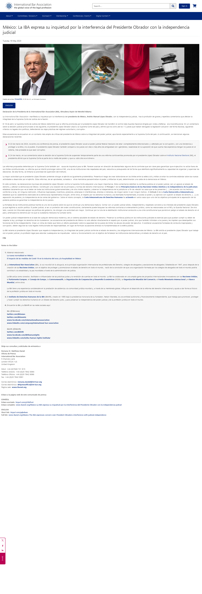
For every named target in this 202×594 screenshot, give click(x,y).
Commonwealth (56, 279)
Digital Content (102, 16)
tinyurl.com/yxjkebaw (19, 412)
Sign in (184, 6)
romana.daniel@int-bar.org (30, 382)
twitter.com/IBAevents (16, 317)
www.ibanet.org (19, 387)
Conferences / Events (81, 16)
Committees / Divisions (27, 16)
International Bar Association (21, 265)
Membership (61, 16)
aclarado (130, 197)
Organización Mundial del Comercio (139, 279)
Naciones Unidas (27, 268)
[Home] (31, 6)
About (8, 16)
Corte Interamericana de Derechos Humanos (103, 197)
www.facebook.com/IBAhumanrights (23, 335)
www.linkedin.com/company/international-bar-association (32, 323)
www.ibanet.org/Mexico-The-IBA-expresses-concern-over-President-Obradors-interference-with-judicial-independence (57, 415)
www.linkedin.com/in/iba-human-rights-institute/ (28, 338)
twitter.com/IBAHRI (15, 332)
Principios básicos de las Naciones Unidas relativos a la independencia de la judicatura (159, 187)
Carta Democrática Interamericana (178, 192)
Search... (98, 6)
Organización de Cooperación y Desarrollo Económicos (90, 279)
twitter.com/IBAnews (16, 314)
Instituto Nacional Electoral (178, 155)
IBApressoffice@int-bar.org (29, 385)
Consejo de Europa (38, 279)
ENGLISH (9, 105)
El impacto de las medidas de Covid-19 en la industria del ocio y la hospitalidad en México (44, 259)
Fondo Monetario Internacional (171, 279)
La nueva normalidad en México (20, 256)
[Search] (173, 6)
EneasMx (18, 99)
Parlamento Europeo (18, 279)
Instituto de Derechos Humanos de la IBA (27, 297)
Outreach (46, 16)
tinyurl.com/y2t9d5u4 (24, 402)
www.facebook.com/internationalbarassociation (28, 320)
